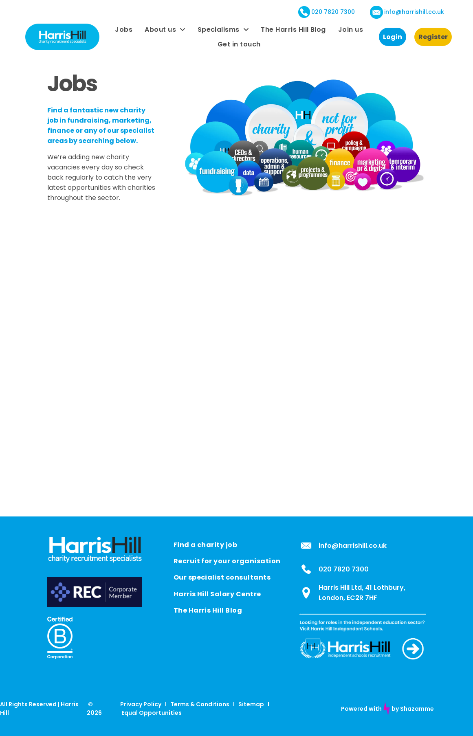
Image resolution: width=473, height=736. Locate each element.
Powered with (361, 709)
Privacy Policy (140, 704)
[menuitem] (124, 29)
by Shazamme (413, 709)
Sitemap (251, 704)
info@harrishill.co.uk (414, 12)
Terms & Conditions (199, 704)
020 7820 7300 (333, 12)
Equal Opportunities (151, 713)
